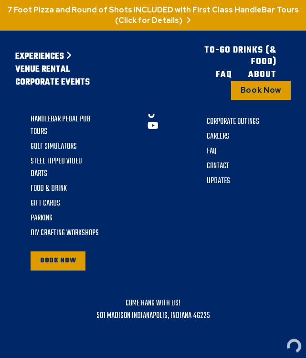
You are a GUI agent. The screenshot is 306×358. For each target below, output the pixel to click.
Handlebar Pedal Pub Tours (60, 125)
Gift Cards (45, 203)
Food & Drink (49, 189)
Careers (218, 136)
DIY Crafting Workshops (65, 233)
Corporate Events (52, 82)
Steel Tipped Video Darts (56, 167)
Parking (42, 218)
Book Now (261, 90)
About (262, 75)
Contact (218, 166)
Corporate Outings (233, 122)
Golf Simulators (54, 147)
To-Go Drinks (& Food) (240, 56)
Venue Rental (42, 70)
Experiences (43, 57)
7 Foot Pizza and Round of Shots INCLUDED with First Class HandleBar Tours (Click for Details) (153, 15)
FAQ (224, 75)
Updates (218, 181)
